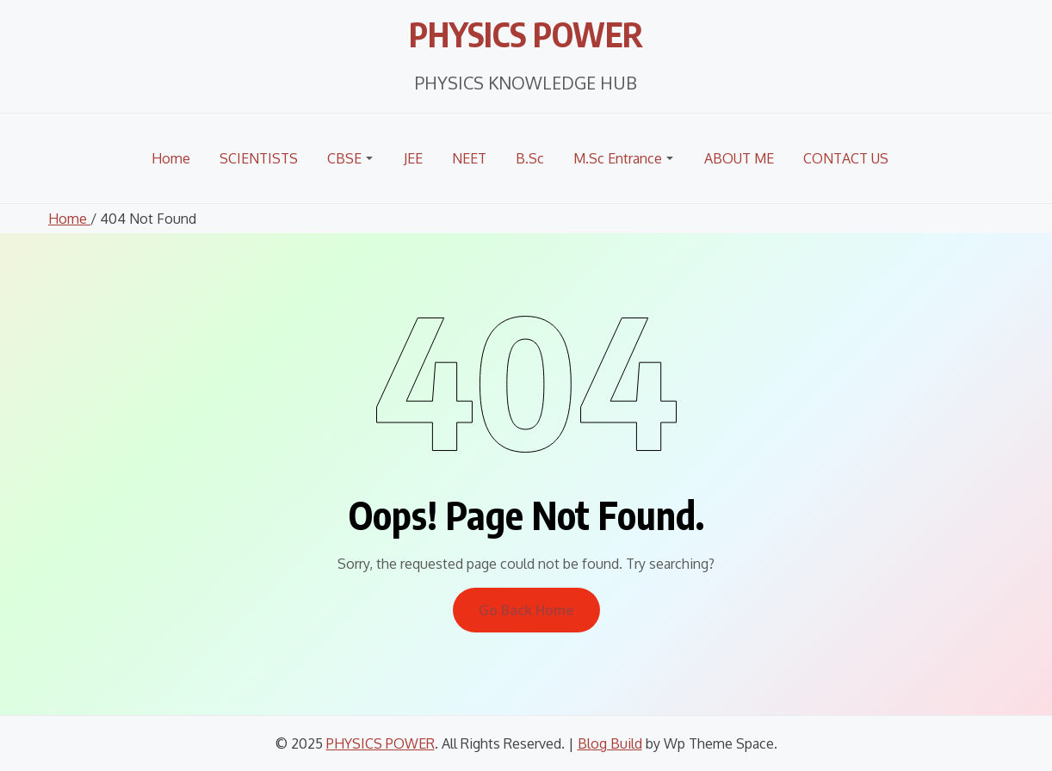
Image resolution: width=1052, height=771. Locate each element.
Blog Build (610, 743)
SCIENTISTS (259, 158)
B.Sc (530, 158)
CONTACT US (845, 158)
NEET (469, 158)
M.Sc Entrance (617, 158)
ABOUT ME (739, 158)
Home (171, 158)
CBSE (344, 158)
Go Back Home (526, 610)
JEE (413, 158)
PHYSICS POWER (526, 31)
